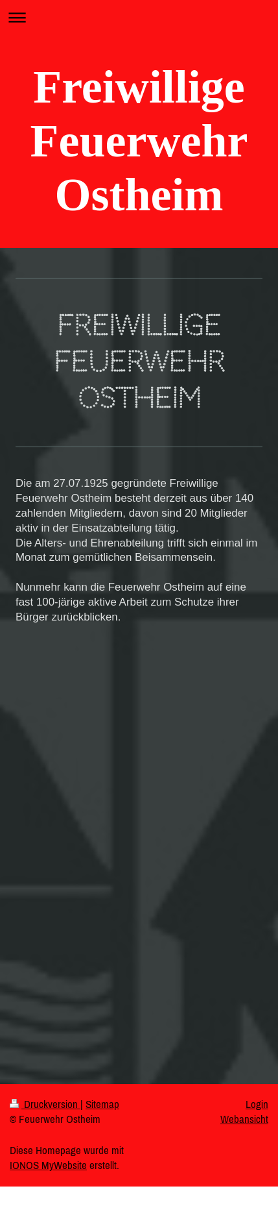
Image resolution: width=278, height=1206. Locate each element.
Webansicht (244, 1119)
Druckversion (45, 1104)
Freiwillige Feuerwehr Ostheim (139, 141)
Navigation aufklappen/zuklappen (139, 17)
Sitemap (102, 1104)
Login (257, 1104)
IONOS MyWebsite (48, 1165)
